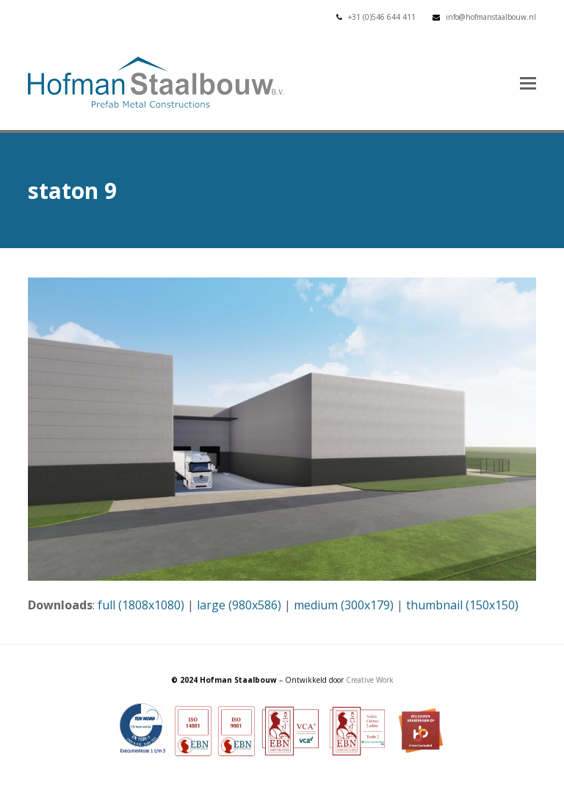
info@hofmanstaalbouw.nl (491, 17)
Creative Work (370, 680)
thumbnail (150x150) (462, 605)
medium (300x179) (344, 605)
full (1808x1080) (141, 605)
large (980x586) (239, 605)
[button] (528, 82)
